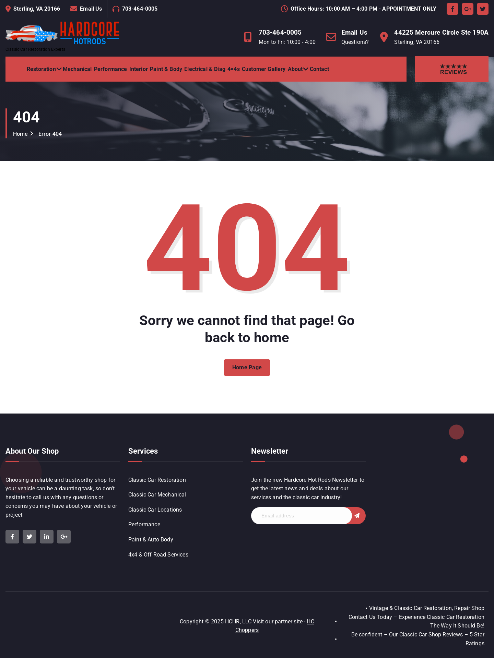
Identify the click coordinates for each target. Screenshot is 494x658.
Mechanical (77, 69)
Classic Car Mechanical (157, 494)
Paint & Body (166, 69)
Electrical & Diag (204, 69)
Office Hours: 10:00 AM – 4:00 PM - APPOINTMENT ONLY (363, 8)
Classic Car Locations (155, 509)
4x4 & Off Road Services (158, 554)
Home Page (247, 372)
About (295, 69)
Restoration (41, 69)
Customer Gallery (264, 69)
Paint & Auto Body (150, 539)
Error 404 (50, 134)
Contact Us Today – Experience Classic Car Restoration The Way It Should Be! (416, 621)
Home (20, 134)
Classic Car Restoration (157, 480)
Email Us (91, 8)
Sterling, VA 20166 (36, 8)
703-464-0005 (140, 8)
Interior (138, 69)
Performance (110, 69)
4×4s (233, 69)
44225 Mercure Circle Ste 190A (441, 32)
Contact (319, 69)
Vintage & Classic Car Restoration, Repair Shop (426, 608)
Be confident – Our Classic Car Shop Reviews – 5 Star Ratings (417, 639)
